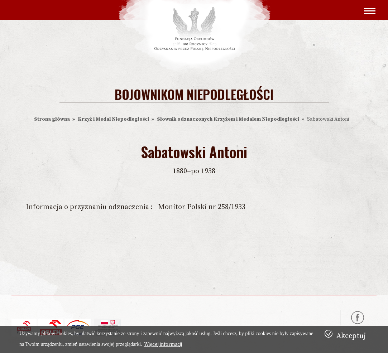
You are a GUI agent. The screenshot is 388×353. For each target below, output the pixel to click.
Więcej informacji (163, 344)
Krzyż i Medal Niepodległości (113, 119)
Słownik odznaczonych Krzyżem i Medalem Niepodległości (228, 119)
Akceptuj (351, 336)
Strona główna (52, 119)
